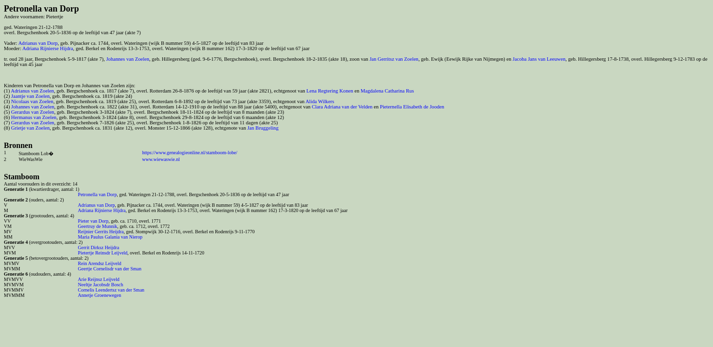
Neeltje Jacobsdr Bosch (100, 284)
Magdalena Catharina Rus (387, 90)
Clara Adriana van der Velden (342, 106)
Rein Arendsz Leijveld (99, 263)
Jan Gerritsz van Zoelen (393, 59)
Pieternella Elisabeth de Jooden (412, 106)
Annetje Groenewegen (99, 295)
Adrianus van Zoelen (32, 90)
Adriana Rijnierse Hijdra (47, 48)
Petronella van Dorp (97, 194)
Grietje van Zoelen (30, 128)
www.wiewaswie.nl (161, 159)
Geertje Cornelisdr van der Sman (110, 268)
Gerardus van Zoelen (32, 112)
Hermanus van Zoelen (33, 117)
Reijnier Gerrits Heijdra (101, 231)
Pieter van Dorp (93, 221)
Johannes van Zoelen (127, 59)
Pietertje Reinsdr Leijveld (103, 252)
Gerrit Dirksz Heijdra (99, 247)
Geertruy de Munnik (98, 226)
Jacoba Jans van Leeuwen (538, 59)
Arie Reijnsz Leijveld (99, 279)
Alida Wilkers (320, 101)
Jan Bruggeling (263, 128)
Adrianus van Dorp (38, 43)
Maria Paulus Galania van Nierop (110, 237)
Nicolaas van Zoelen (32, 101)
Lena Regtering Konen (329, 90)
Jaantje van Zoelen (30, 96)
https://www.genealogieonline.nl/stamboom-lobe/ (190, 152)
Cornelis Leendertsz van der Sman (111, 290)
